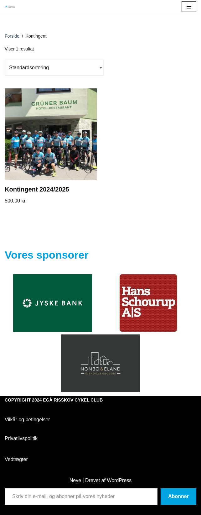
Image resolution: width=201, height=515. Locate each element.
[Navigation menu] (189, 6)
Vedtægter (16, 459)
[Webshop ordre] (54, 68)
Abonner (178, 496)
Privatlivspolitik (21, 438)
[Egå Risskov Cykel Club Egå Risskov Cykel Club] (10, 7)
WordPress (119, 480)
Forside (12, 36)
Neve (75, 480)
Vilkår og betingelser (27, 419)
